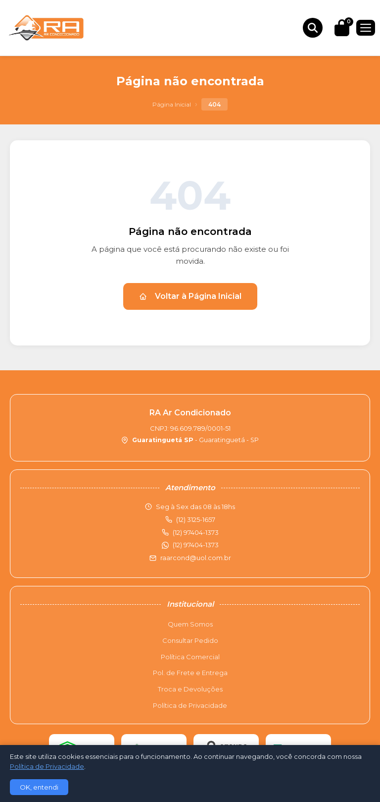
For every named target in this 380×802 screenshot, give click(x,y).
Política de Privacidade (190, 705)
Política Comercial (190, 657)
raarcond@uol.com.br (195, 558)
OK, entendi (39, 787)
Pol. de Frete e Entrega (190, 673)
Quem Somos (190, 624)
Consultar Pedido (190, 640)
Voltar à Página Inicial (190, 296)
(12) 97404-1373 (196, 545)
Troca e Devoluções (190, 689)
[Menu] (365, 28)
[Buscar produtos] (313, 28)
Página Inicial (171, 104)
